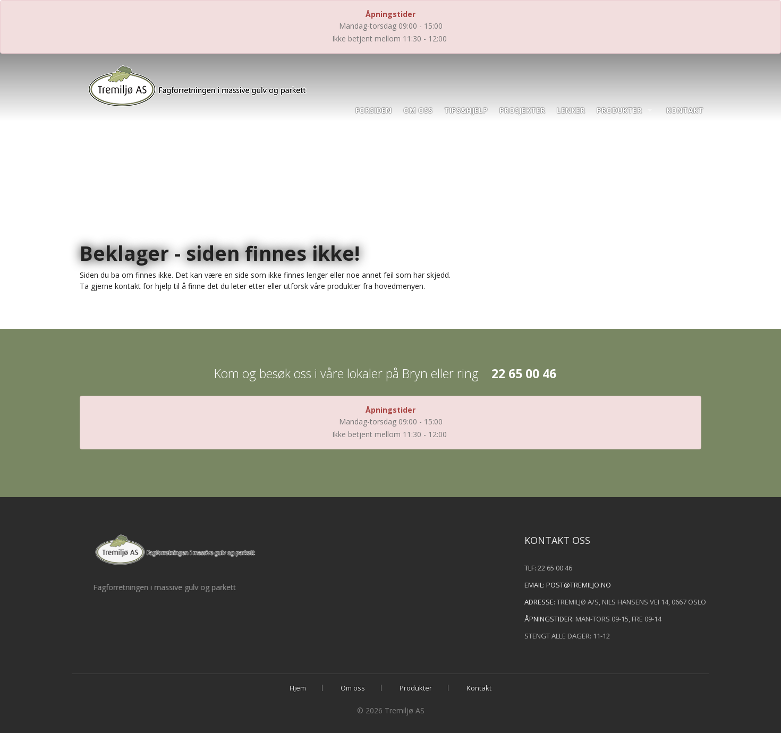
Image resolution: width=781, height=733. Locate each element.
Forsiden (373, 110)
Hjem (298, 688)
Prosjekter (522, 110)
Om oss (417, 110)
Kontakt (684, 110)
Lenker (571, 110)
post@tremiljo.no (598, 585)
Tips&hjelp (466, 110)
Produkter (619, 110)
